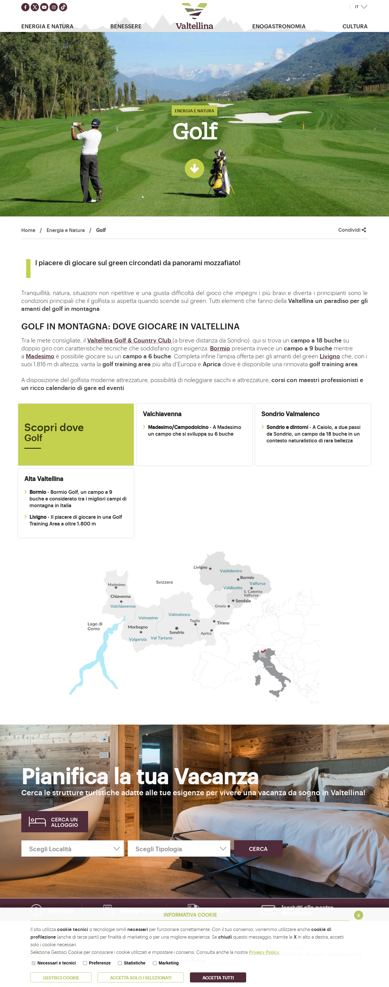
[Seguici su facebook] (25, 7)
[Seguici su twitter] (35, 7)
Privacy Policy (264, 952)
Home (28, 230)
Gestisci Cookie (61, 977)
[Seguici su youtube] (44, 7)
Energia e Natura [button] (47, 26)
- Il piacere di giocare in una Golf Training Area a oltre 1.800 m (73, 520)
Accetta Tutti (218, 977)
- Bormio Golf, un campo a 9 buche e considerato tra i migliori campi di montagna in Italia (75, 498)
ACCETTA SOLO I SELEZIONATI (140, 977)
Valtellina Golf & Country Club (130, 340)
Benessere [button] (126, 26)
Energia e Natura (65, 230)
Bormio (220, 348)
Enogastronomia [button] (279, 26)
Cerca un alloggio (64, 822)
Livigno (330, 356)
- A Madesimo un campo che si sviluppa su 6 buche (192, 430)
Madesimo (40, 356)
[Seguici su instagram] (54, 7)
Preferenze (100, 963)
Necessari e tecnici (56, 963)
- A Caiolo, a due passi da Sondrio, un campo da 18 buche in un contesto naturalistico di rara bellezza (310, 433)
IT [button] (357, 7)
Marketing (169, 963)
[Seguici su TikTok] (63, 7)
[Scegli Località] (72, 848)
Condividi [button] (352, 230)
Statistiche (135, 963)
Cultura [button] (355, 26)
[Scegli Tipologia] (179, 848)
